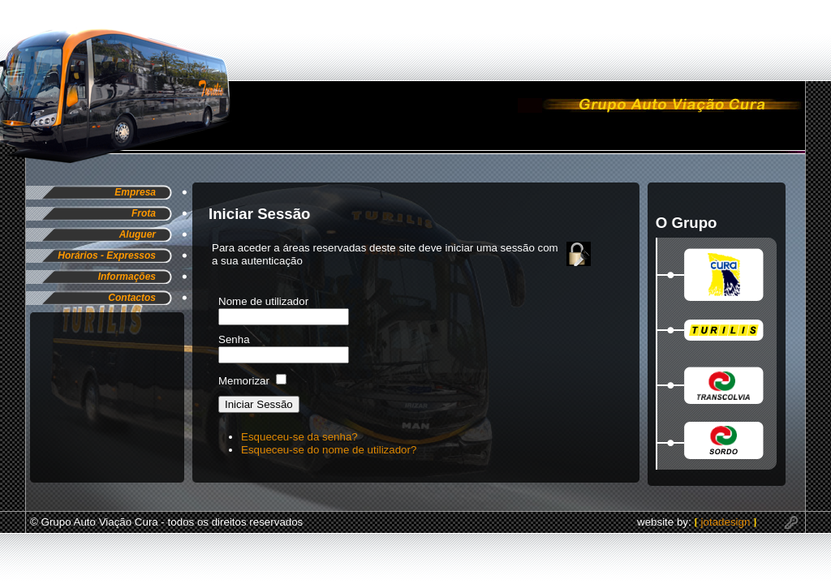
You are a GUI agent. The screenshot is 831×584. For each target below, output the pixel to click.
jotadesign (727, 522)
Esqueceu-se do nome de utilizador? (328, 450)
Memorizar (243, 381)
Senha (234, 339)
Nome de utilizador (263, 301)
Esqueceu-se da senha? (299, 437)
